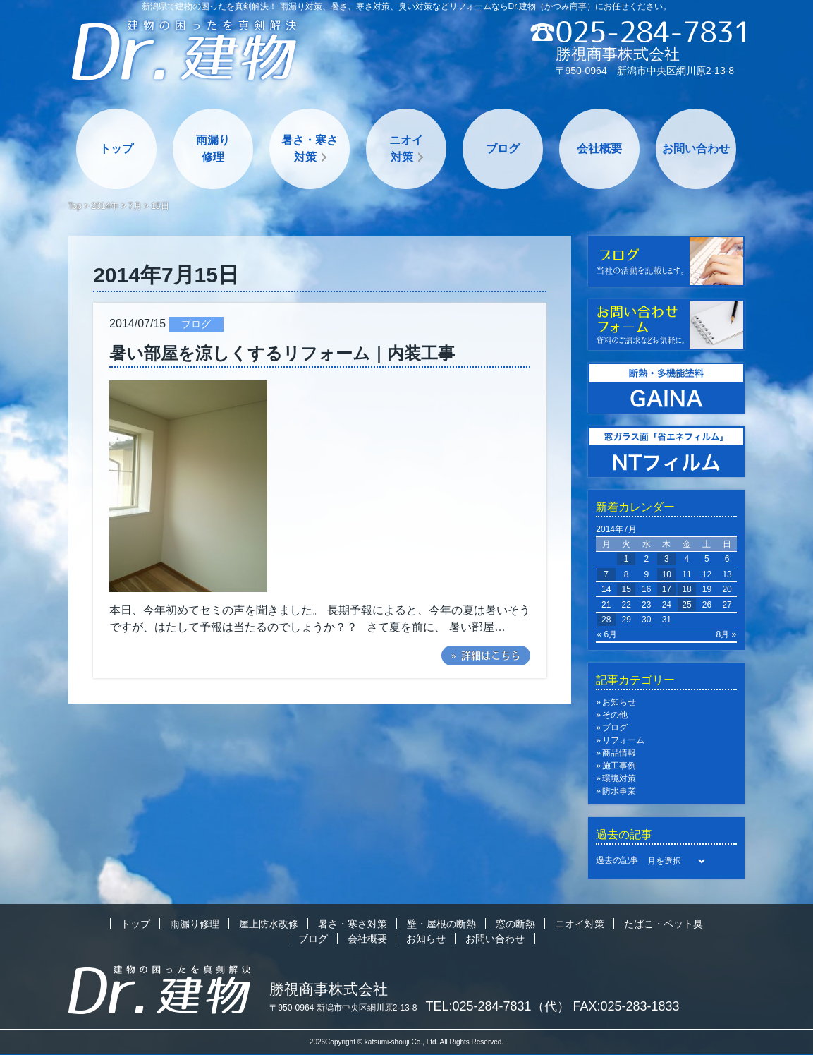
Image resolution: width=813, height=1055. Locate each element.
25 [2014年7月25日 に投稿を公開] (686, 605)
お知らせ (619, 702)
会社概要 (599, 149)
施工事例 (619, 766)
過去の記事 (617, 860)
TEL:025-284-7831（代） (498, 1006)
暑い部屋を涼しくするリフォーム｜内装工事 (282, 353)
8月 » (726, 634)
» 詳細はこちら (485, 656)
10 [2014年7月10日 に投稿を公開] (666, 574)
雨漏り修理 (213, 148)
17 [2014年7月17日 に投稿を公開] (666, 589)
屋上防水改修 (268, 923)
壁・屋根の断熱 (441, 923)
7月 (135, 206)
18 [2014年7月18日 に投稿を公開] (686, 589)
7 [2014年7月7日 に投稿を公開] (606, 574)
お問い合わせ (696, 149)
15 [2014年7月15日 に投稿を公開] (626, 589)
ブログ (503, 149)
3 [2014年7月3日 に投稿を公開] (666, 559)
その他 (615, 715)
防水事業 (619, 791)
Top (75, 206)
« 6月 (607, 634)
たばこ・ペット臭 (663, 923)
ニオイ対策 (406, 148)
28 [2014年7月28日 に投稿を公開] (606, 620)
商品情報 (619, 753)
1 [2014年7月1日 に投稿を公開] (626, 559)
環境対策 (619, 778)
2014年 (105, 206)
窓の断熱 (515, 923)
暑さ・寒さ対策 (309, 148)
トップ (116, 149)
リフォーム (623, 740)
